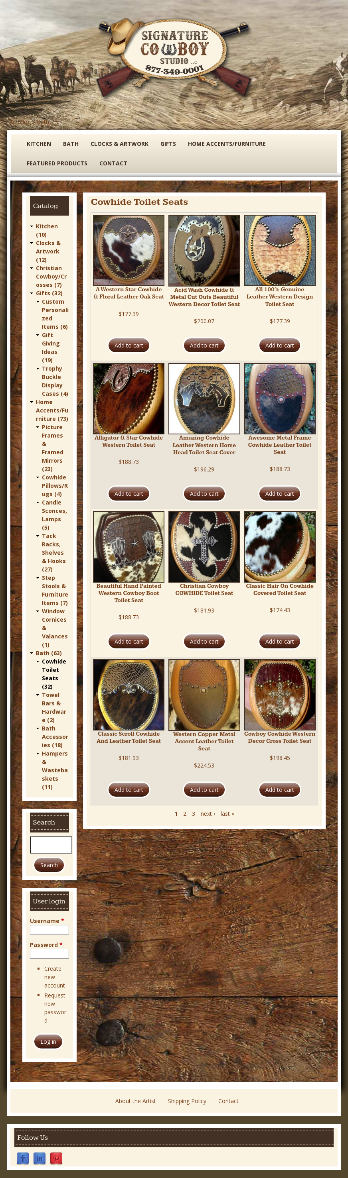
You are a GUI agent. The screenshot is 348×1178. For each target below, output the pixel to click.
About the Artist (135, 1101)
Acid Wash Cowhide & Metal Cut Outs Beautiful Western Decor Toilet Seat (204, 297)
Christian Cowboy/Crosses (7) (51, 276)
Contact (113, 163)
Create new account (54, 977)
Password (46, 944)
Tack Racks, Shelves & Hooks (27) (54, 552)
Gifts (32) (49, 293)
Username (47, 921)
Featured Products (57, 163)
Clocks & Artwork (119, 143)
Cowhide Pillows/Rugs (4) (55, 485)
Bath (43, 122)
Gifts (168, 143)
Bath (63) (49, 653)
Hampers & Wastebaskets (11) (55, 770)
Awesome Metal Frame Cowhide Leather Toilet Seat (280, 445)
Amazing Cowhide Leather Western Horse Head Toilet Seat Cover (204, 445)
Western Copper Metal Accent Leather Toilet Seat (204, 741)
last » (227, 813)
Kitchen (39, 143)
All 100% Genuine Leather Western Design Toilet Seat (280, 297)
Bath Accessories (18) (55, 736)
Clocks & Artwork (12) (48, 251)
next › (208, 813)
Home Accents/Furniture (227, 143)
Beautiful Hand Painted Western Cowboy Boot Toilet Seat (129, 593)
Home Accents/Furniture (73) (52, 410)
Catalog (21, 122)
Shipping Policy (187, 1101)
